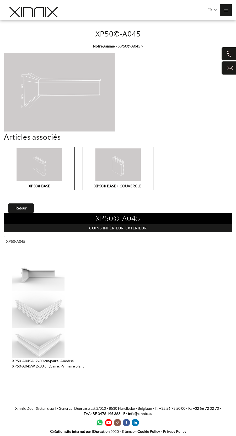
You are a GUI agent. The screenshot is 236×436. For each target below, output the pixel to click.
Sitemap (128, 431)
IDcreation (80, 431)
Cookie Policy (148, 431)
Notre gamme (104, 46)
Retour (21, 208)
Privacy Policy (174, 431)
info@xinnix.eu (140, 414)
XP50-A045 (15, 241)
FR (212, 9)
